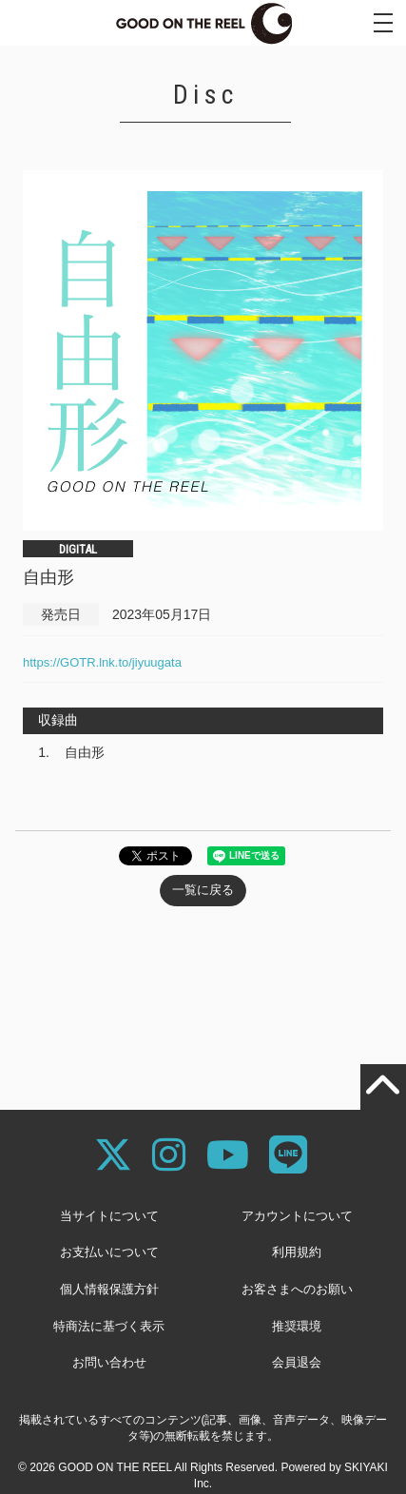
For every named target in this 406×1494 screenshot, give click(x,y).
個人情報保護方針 (109, 1289)
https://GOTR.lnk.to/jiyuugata (102, 662)
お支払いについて (109, 1252)
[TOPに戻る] (383, 1087)
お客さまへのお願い (297, 1289)
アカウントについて (297, 1216)
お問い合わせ (109, 1362)
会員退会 (296, 1362)
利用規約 (296, 1252)
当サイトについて (109, 1216)
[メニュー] (383, 23)
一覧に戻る (203, 890)
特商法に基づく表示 (108, 1326)
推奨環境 (296, 1326)
